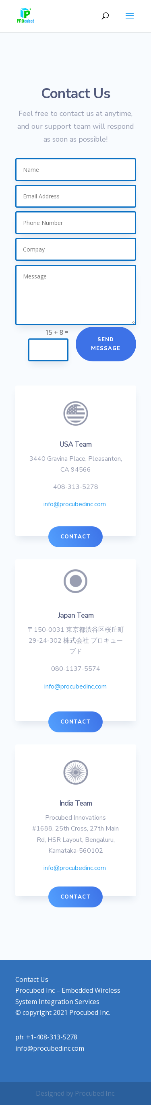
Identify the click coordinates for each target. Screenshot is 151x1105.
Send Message (105, 344)
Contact (75, 536)
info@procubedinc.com (74, 504)
